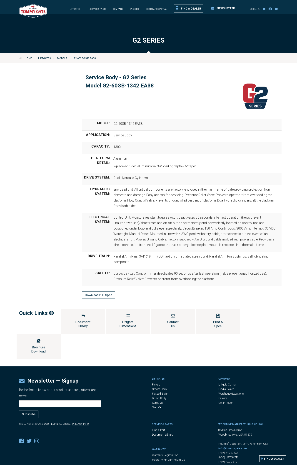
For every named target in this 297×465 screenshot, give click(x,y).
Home (28, 58)
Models (62, 58)
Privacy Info (80, 398)
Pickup (156, 359)
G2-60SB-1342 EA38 (84, 58)
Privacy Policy (167, 459)
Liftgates (44, 58)
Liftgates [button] (76, 9)
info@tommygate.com (232, 423)
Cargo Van (158, 377)
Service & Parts (98, 9)
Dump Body (159, 373)
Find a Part (158, 404)
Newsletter (223, 8)
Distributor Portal (156, 9)
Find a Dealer (188, 8)
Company (118, 9)
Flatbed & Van (160, 368)
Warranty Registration (165, 430)
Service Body (159, 363)
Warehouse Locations (231, 368)
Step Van (157, 382)
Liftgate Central (227, 359)
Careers (134, 9)
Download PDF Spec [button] (98, 295)
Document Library (162, 409)
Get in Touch (225, 377)
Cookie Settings (190, 459)
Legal (151, 459)
